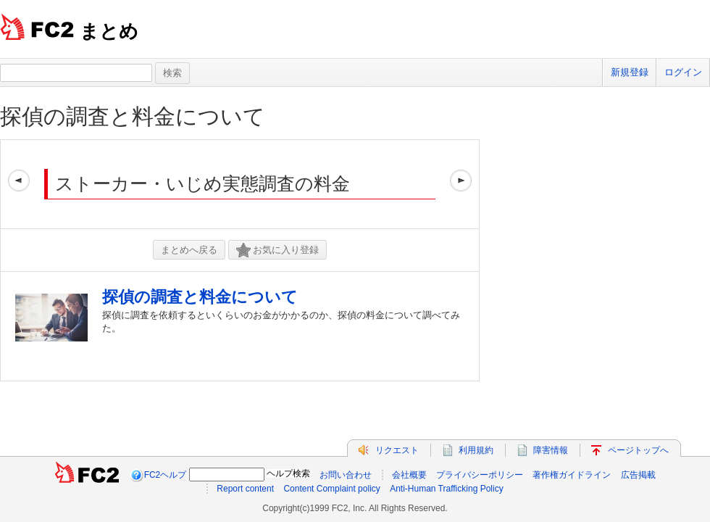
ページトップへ (638, 450)
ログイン (683, 72)
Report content (245, 489)
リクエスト (397, 450)
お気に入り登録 (277, 250)
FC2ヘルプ (165, 475)
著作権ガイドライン (571, 475)
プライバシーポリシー (479, 475)
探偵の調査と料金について (132, 116)
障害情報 (550, 450)
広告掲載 (638, 475)
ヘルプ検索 (288, 473)
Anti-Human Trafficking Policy (447, 489)
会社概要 (409, 475)
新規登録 (629, 72)
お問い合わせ (346, 475)
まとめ (109, 31)
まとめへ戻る (189, 249)
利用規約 (476, 450)
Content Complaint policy (331, 489)
